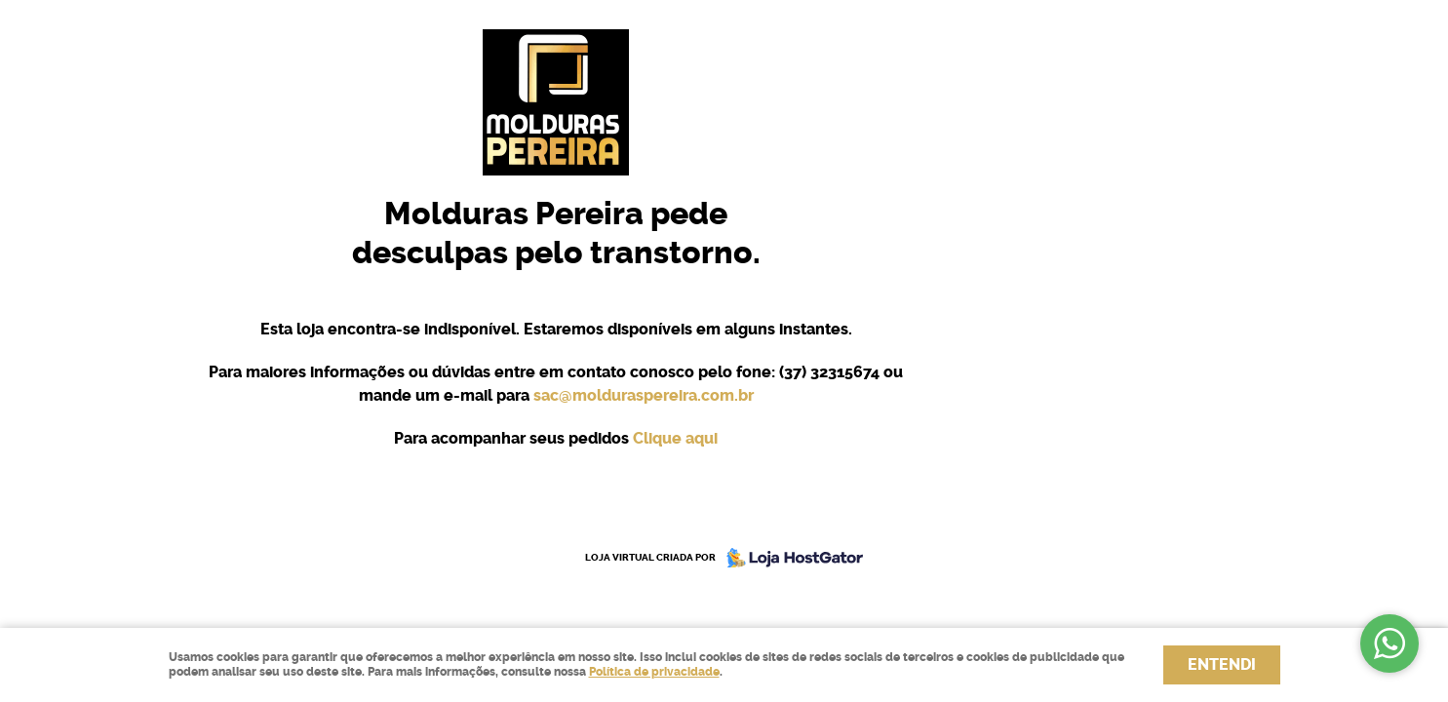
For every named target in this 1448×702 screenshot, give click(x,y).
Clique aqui (675, 438)
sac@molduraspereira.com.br (643, 395)
